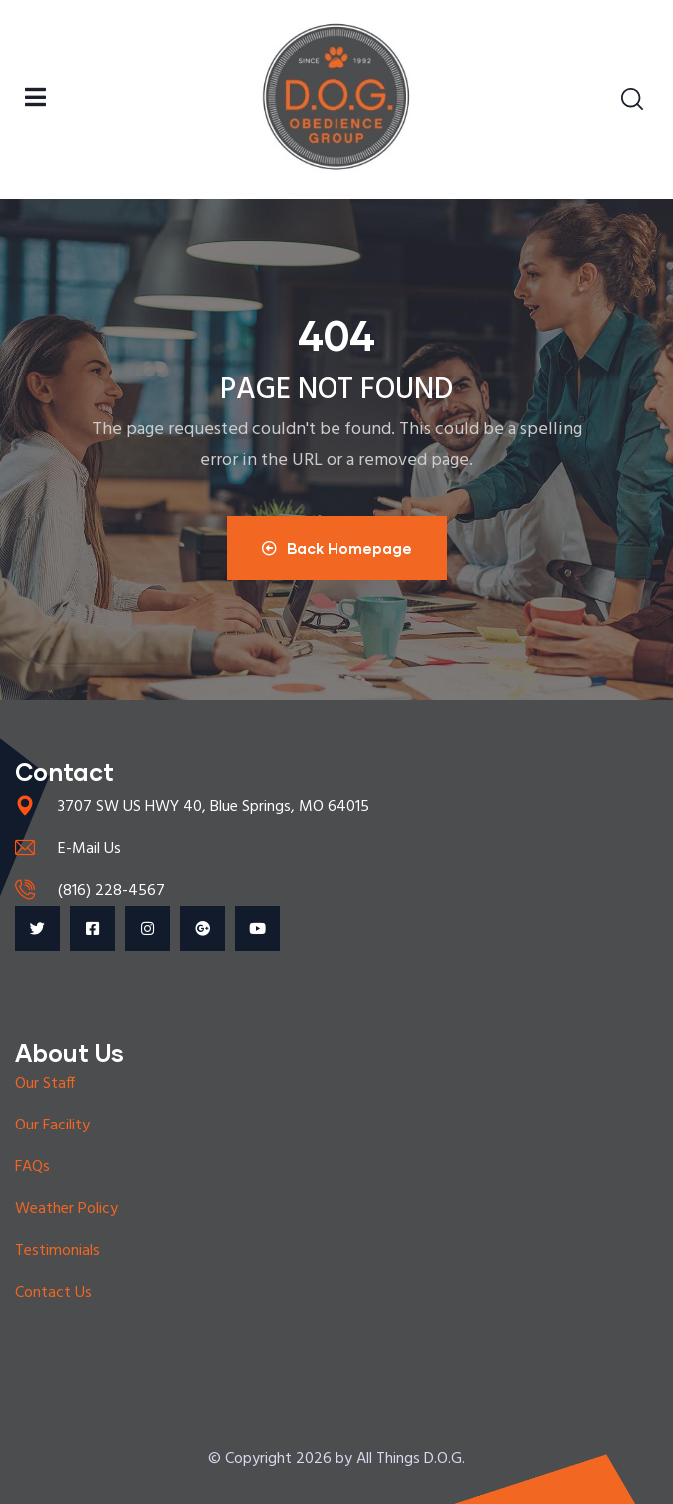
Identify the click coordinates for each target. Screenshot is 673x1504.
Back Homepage (337, 548)
